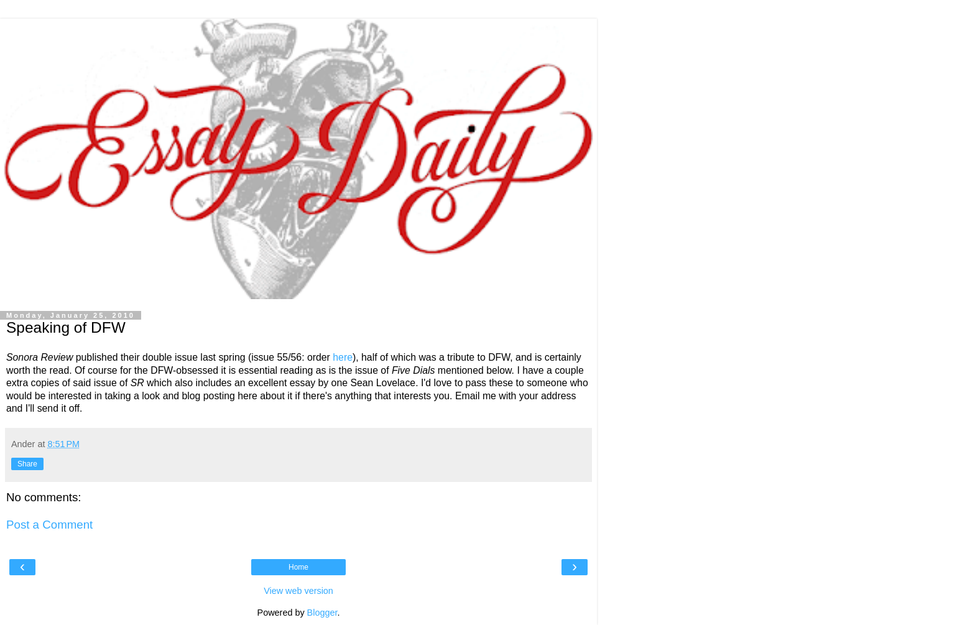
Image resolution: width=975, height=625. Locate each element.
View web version (298, 591)
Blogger (322, 613)
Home (298, 567)
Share (27, 464)
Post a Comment (49, 524)
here (343, 357)
